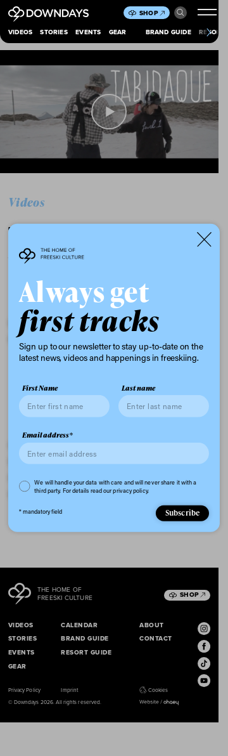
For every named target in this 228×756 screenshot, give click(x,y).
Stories (53, 32)
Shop (152, 13)
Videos (20, 32)
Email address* (47, 435)
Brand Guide (168, 32)
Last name (138, 388)
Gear (118, 32)
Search (180, 12)
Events (88, 32)
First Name (40, 388)
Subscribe (182, 512)
